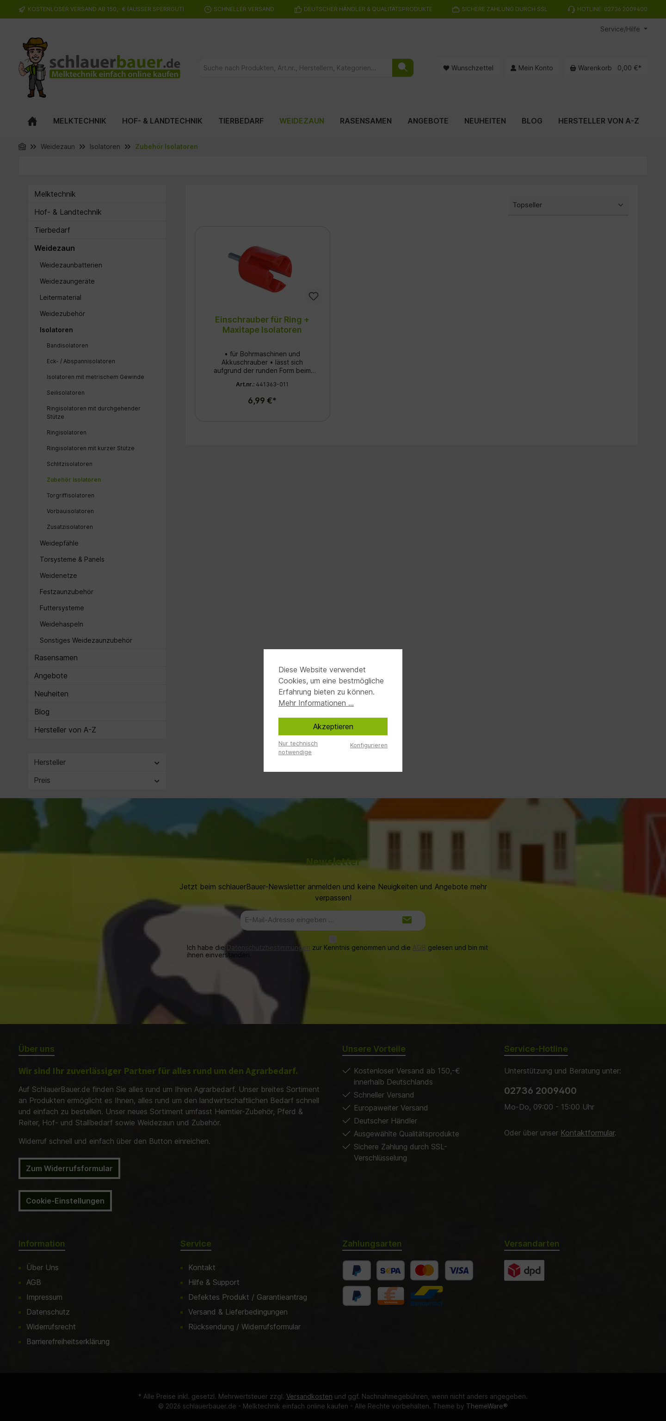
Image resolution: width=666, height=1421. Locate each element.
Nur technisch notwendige (298, 748)
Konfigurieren (369, 745)
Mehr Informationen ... (316, 702)
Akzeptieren (333, 726)
